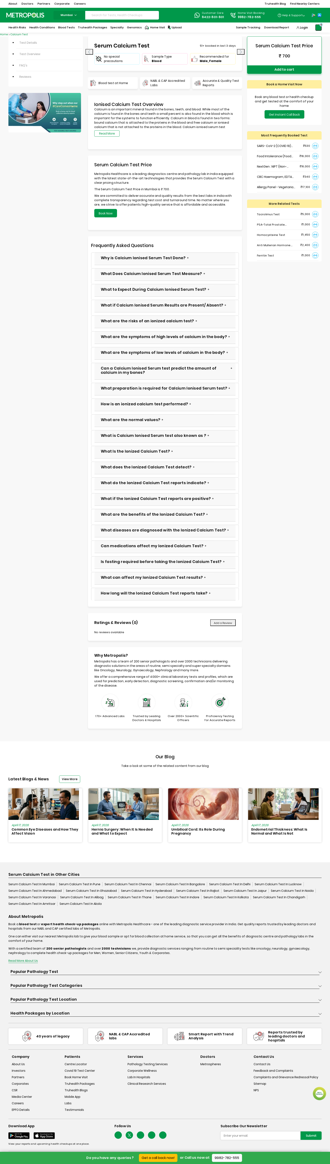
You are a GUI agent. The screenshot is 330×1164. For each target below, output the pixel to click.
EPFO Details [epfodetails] (21, 1110)
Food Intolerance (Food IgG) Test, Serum (274, 156)
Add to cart (284, 69)
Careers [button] (80, 4)
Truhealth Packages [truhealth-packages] (80, 1084)
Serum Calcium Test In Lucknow (278, 884)
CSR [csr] (14, 1090)
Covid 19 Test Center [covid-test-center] (80, 1071)
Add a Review (223, 623)
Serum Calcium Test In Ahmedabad (35, 891)
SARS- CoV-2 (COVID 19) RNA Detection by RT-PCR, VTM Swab (275, 146)
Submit (311, 1136)
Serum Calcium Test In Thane (130, 897)
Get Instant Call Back (284, 114)
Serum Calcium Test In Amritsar (31, 904)
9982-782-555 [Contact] (249, 17)
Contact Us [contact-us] (262, 1064)
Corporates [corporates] (20, 1084)
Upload (174, 27)
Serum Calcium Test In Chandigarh (279, 897)
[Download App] (18, 1135)
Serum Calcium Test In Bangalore (180, 884)
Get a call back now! (158, 1157)
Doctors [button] (27, 4)
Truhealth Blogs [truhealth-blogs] (76, 1090)
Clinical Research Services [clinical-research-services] (147, 1084)
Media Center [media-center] (22, 1097)
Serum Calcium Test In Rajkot (197, 891)
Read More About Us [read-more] (23, 961)
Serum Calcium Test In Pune (79, 884)
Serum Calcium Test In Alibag (82, 897)
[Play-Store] (313, 15)
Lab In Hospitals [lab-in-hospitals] (139, 1077)
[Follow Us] (118, 1135)
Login (304, 27)
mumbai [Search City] (69, 15)
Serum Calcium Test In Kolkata (226, 897)
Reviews (25, 77)
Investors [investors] (18, 1071)
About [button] (12, 4)
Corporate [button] (62, 4)
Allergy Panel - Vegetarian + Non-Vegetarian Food (276, 187)
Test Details (28, 43)
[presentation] (89, 52)
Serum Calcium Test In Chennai (128, 884)
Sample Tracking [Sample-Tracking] (248, 27)
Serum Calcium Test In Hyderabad (146, 891)
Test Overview (29, 54)
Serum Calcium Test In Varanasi (32, 897)
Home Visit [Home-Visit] (155, 27)
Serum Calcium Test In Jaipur (245, 891)
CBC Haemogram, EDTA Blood (274, 177)
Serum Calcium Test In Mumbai (31, 884)
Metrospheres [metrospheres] (210, 1064)
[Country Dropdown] (291, 15)
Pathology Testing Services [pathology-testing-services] (148, 1064)
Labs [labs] (68, 1103)
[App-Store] (319, 15)
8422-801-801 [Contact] (213, 17)
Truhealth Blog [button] (275, 4)
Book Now (106, 213)
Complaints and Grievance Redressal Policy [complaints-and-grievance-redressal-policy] (286, 1077)
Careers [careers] (18, 1103)
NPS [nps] (256, 1090)
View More (69, 779)
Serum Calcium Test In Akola (81, 904)
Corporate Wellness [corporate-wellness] (142, 1071)
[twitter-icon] (129, 1135)
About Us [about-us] (18, 1064)
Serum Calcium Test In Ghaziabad (91, 891)
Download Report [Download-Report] (276, 27)
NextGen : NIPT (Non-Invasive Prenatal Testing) (276, 166)
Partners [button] (43, 4)
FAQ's (23, 65)
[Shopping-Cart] (318, 27)
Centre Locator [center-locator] (76, 1064)
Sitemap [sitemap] (260, 1084)
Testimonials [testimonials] (74, 1110)
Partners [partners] (18, 1077)
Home (4, 34)
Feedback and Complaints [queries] (273, 1071)
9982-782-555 (227, 1157)
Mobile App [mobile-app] (72, 1097)
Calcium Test (19, 34)
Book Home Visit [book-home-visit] (76, 1077)
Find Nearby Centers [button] (304, 4)
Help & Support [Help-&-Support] (292, 15)
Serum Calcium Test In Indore (177, 897)
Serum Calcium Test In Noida (292, 891)
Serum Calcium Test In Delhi (229, 884)
